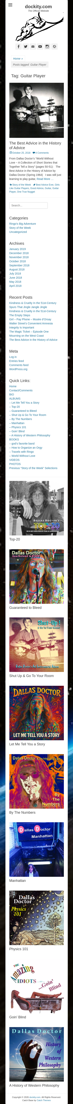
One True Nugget (26, 191)
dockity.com (38, 6)
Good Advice (37, 188)
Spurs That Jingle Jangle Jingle (28, 307)
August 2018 (17, 269)
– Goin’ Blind (17, 431)
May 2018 (15, 281)
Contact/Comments (21, 390)
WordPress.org (18, 369)
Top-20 (14, 539)
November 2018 (19, 257)
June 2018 (15, 277)
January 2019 (17, 249)
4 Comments (42, 152)
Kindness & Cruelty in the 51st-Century (32, 311)
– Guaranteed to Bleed (23, 410)
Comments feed (19, 365)
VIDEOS (14, 459)
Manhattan (17, 881)
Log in (13, 356)
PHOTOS (15, 464)
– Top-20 (14, 406)
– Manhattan (17, 423)
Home (18, 59)
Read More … (45, 178)
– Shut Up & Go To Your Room (27, 414)
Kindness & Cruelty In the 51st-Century (32, 303)
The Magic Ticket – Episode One (29, 331)
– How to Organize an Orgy (25, 447)
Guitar (48, 188)
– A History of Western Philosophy (29, 435)
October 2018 (17, 261)
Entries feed (16, 361)
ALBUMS (15, 398)
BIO (11, 394)
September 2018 (19, 265)
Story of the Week (21, 184)
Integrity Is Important (21, 327)
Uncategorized (18, 231)
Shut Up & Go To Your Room (31, 676)
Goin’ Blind (17, 1017)
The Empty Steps (19, 315)
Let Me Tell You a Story (27, 744)
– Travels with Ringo (21, 451)
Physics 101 (18, 949)
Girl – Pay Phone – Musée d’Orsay (30, 319)
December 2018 (19, 253)
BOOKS (14, 439)
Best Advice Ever (45, 184)
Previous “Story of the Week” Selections (33, 468)
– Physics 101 (17, 427)
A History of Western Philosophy (34, 1085)
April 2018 (15, 285)
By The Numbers (22, 812)
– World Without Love (22, 455)
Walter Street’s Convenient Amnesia (31, 323)
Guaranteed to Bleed (25, 608)
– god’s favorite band (22, 443)
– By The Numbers (20, 419)
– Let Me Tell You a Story (24, 402)
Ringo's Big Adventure (22, 223)
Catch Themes (44, 1100)
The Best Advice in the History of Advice (33, 339)
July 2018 (15, 273)
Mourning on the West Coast (26, 335)
